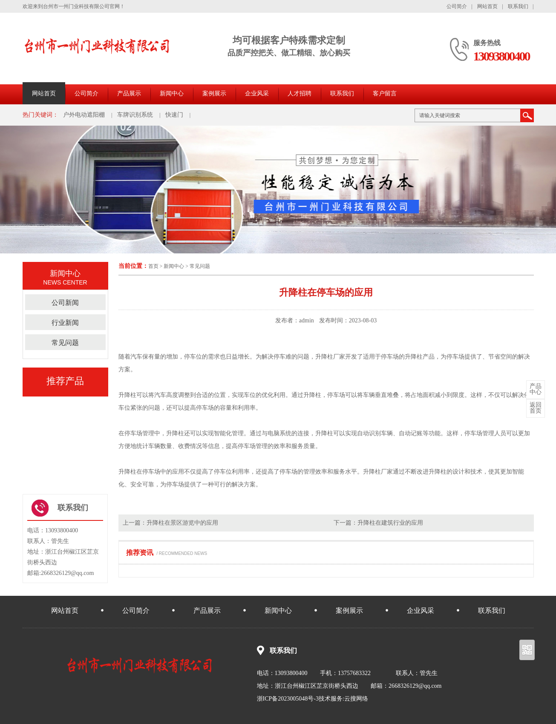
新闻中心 (172, 93)
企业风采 (257, 93)
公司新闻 (65, 302)
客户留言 (385, 93)
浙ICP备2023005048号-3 (288, 698)
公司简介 (457, 6)
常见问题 (200, 266)
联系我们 (518, 6)
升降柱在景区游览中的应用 (182, 523)
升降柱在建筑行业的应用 (390, 523)
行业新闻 (65, 322)
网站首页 (487, 6)
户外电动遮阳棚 (84, 115)
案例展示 (214, 93)
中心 (535, 389)
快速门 (174, 115)
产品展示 (129, 93)
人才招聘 (299, 93)
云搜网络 (356, 698)
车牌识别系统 (135, 115)
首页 (153, 266)
